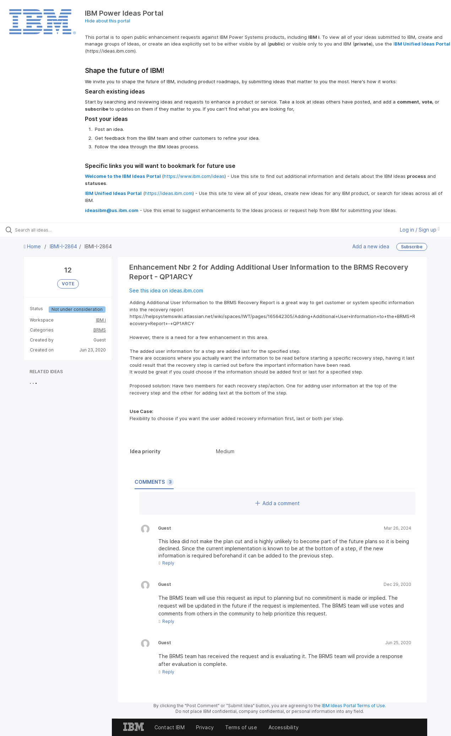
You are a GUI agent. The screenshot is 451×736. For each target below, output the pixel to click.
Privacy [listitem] (205, 727)
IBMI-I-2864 (63, 246)
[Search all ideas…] (54, 230)
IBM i (101, 320)
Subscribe (412, 246)
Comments (154, 482)
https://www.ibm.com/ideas (194, 176)
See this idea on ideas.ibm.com (166, 290)
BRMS (99, 330)
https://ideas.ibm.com (168, 193)
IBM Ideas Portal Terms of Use (353, 705)
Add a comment (277, 503)
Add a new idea (370, 246)
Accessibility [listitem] (283, 727)
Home (33, 246)
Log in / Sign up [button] (420, 230)
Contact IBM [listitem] (169, 727)
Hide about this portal (107, 20)
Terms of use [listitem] (241, 727)
